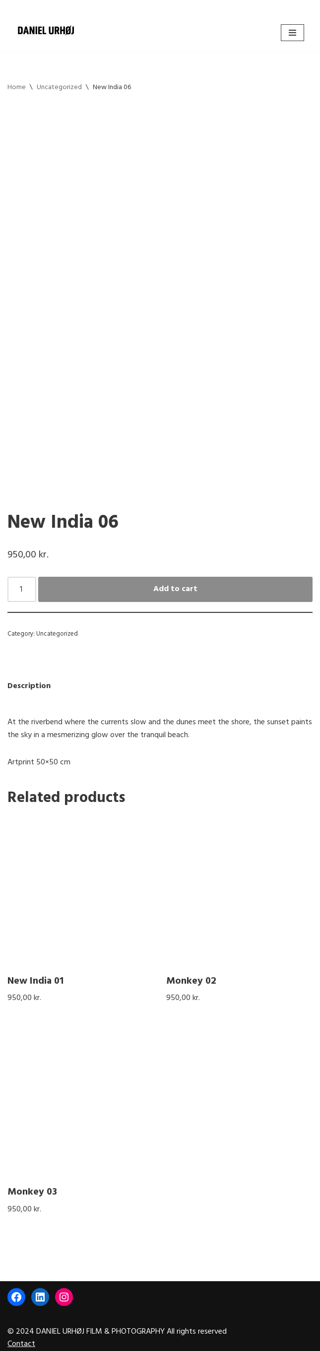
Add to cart (175, 565)
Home (16, 87)
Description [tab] (29, 662)
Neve (117, 1340)
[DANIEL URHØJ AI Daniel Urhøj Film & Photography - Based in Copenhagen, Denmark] (46, 31)
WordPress (192, 1340)
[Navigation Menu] (292, 32)
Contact (21, 1321)
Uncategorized (59, 87)
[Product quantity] (21, 566)
